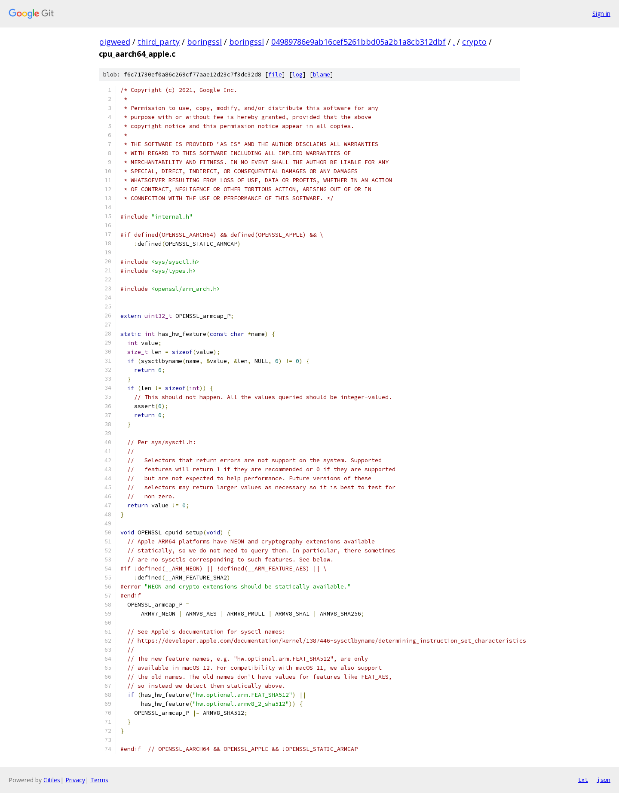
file (275, 74)
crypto (474, 42)
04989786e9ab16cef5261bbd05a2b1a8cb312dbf (358, 42)
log (297, 74)
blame (321, 74)
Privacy (75, 780)
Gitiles (51, 780)
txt (583, 780)
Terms (99, 780)
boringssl (204, 42)
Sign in (601, 13)
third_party (159, 42)
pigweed (114, 42)
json (603, 780)
